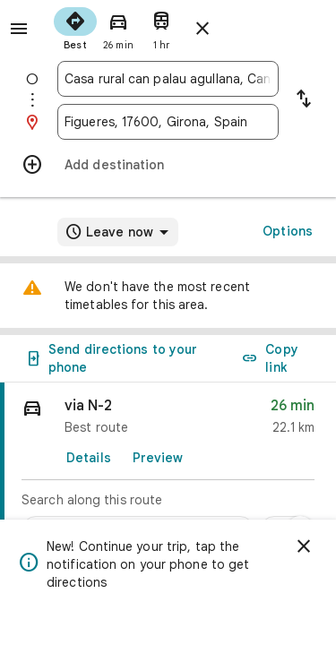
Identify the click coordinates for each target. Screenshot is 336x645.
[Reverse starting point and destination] (304, 100)
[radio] (75, 27)
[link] (168, 469)
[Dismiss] (303, 546)
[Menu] (19, 28)
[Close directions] (202, 28)
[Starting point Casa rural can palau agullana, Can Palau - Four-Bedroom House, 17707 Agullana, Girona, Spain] (168, 79)
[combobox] (168, 79)
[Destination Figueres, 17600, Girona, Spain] (168, 122)
